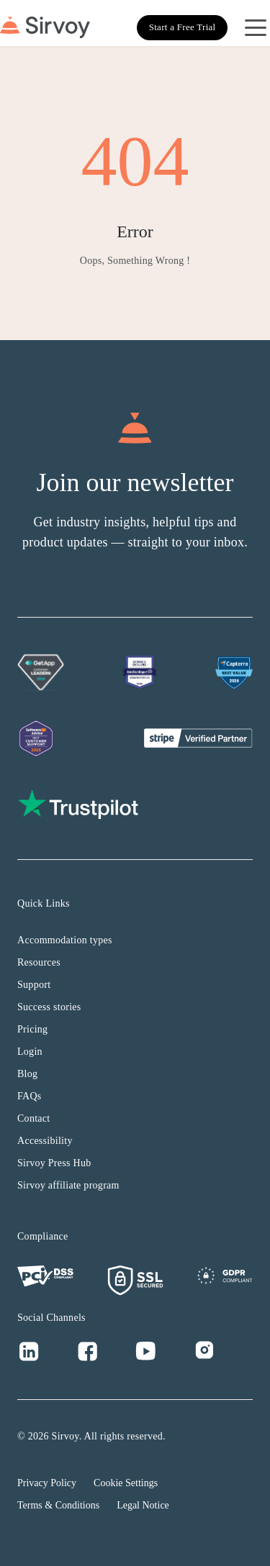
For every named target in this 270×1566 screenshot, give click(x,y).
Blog (27, 1073)
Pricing (32, 1029)
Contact (33, 1118)
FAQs (29, 1096)
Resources (38, 962)
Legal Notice (143, 1505)
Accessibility (45, 1140)
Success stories (49, 1007)
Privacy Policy (46, 1483)
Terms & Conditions (58, 1505)
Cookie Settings (126, 1483)
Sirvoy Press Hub (54, 1163)
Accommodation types (64, 940)
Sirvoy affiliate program (68, 1185)
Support (33, 984)
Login (29, 1051)
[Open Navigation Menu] (255, 27)
